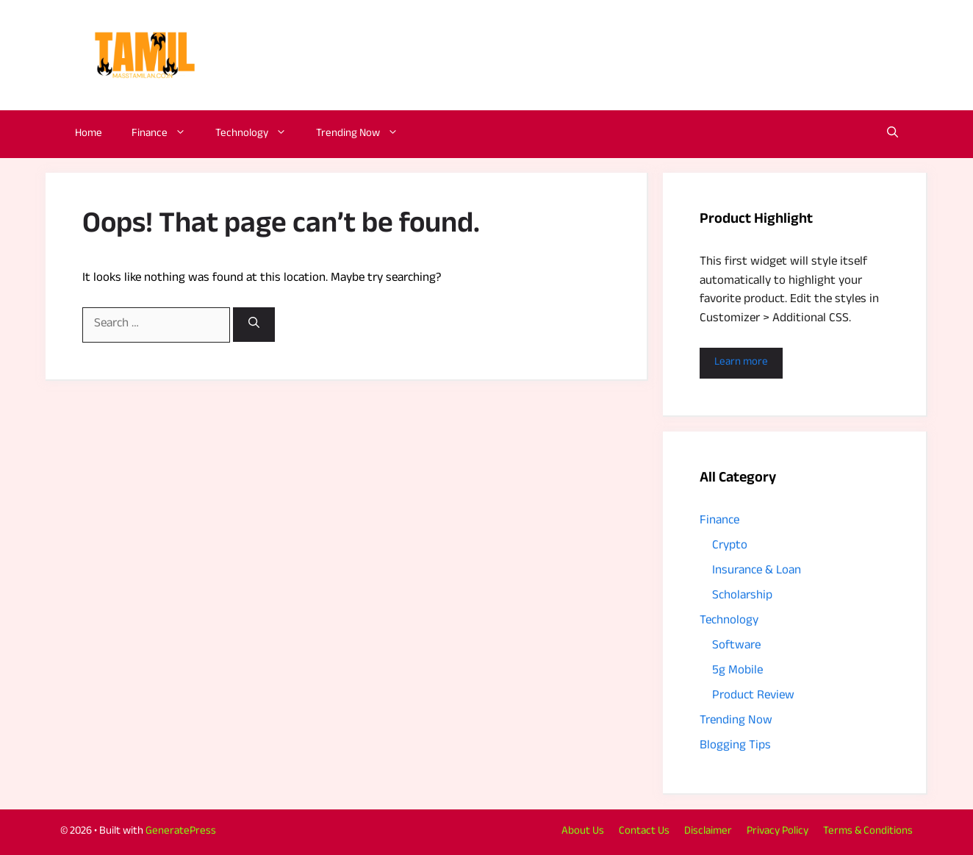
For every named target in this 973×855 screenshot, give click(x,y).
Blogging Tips (735, 746)
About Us (582, 832)
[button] (892, 134)
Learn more (741, 363)
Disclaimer (708, 832)
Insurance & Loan (756, 571)
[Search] (254, 324)
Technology (258, 134)
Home (88, 134)
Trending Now (364, 134)
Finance (166, 134)
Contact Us (644, 832)
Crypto (729, 546)
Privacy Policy (777, 832)
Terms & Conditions (868, 832)
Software (736, 646)
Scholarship (742, 596)
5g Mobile (737, 671)
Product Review (753, 696)
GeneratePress (181, 832)
